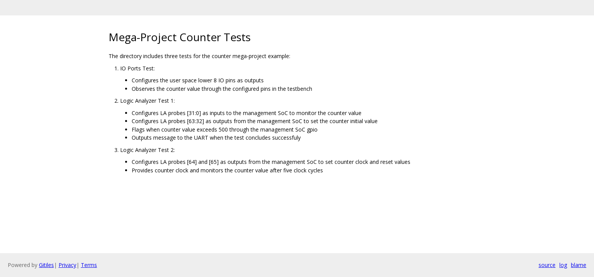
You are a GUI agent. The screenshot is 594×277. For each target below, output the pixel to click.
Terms (89, 265)
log (563, 265)
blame (578, 265)
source (547, 265)
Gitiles (46, 265)
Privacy (67, 265)
